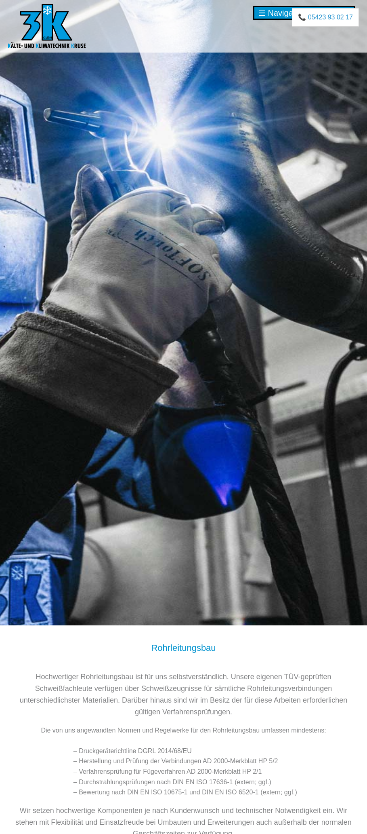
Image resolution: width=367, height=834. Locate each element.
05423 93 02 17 (330, 17)
